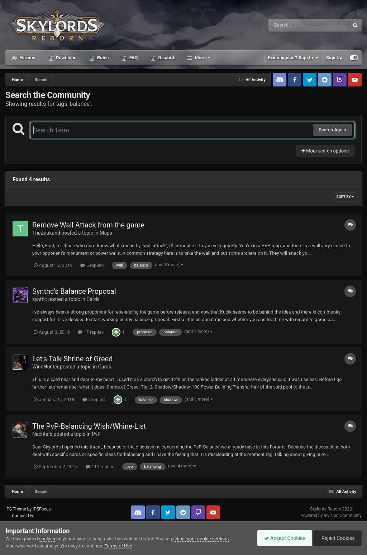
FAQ (133, 57)
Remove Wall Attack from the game (88, 225)
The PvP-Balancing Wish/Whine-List (89, 426)
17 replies (91, 332)
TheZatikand (46, 233)
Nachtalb (42, 434)
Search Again (332, 129)
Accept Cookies (283, 538)
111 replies (100, 466)
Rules (102, 57)
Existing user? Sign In (293, 57)
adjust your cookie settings (201, 538)
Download (66, 57)
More (200, 57)
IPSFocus (42, 509)
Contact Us (22, 515)
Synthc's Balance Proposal (74, 291)
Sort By (345, 197)
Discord (165, 57)
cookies (47, 538)
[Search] (290, 25)
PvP (96, 434)
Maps (106, 233)
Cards (92, 299)
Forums (26, 57)
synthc (39, 299)
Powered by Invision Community (331, 515)
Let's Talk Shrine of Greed (72, 358)
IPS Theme (15, 509)
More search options (325, 151)
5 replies (92, 265)
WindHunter (45, 367)
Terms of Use (118, 546)
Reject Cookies (337, 538)
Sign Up (334, 57)
